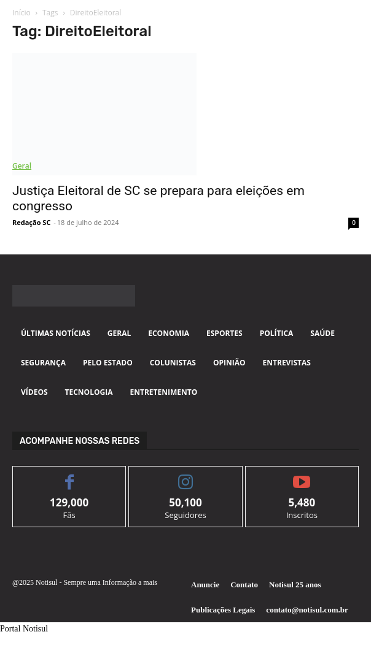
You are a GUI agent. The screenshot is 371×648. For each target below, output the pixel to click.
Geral (21, 166)
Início (21, 12)
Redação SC (31, 222)
